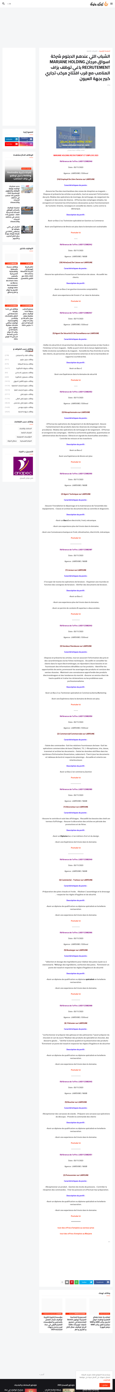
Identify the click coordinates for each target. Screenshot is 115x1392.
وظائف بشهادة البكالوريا (19, 368)
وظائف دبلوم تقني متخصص (19, 402)
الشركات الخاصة (92, 51)
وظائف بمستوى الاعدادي (19, 372)
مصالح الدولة (12, 440)
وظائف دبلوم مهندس (19, 407)
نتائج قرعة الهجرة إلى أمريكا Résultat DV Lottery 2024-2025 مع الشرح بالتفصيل (27, 273)
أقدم (42, 1374)
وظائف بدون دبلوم (19, 359)
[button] (111, 4)
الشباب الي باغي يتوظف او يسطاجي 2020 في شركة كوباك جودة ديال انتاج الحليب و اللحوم (12, 232)
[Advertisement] (57, 28)
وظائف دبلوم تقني (19, 394)
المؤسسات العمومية (24, 436)
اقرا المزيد (106, 1379)
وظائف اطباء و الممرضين (19, 355)
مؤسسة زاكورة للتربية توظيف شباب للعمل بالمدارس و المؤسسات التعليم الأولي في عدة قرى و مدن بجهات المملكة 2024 (52, 1323)
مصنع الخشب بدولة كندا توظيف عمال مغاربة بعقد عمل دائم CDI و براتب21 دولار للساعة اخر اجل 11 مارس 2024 (27, 317)
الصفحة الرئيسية (104, 51)
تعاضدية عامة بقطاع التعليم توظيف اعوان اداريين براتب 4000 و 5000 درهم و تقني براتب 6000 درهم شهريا (100, 1322)
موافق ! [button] (105, 1385)
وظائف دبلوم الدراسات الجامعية (19, 385)
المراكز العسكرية (26, 440)
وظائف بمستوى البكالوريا (19, 377)
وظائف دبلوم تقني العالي (19, 398)
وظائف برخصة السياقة (19, 364)
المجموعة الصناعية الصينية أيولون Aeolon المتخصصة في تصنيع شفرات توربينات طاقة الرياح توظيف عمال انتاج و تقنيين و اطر (76, 1323)
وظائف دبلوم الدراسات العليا (19, 390)
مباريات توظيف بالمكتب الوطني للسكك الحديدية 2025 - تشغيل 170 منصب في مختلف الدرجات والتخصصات (12, 215)
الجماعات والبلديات (25, 428)
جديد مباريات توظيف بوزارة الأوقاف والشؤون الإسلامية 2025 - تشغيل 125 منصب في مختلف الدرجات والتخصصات (12, 194)
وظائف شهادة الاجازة (19, 411)
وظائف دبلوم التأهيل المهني (19, 381)
